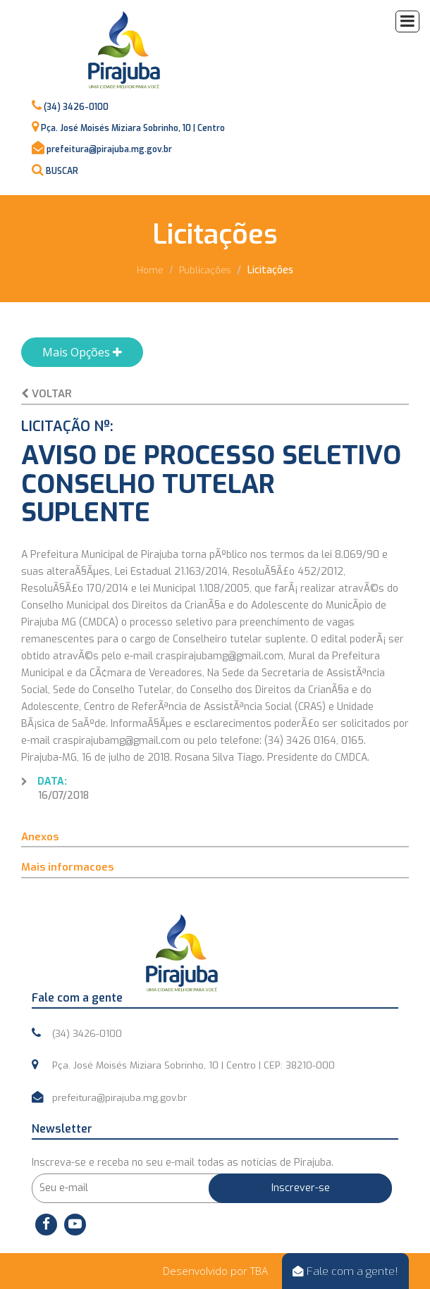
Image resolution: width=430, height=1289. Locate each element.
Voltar (46, 394)
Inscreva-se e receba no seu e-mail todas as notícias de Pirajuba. (182, 1162)
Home (150, 270)
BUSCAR (62, 171)
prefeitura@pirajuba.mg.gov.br (109, 149)
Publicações (205, 270)
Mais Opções (82, 352)
